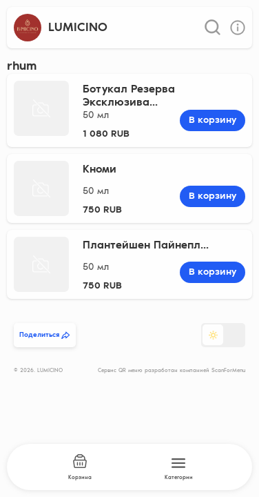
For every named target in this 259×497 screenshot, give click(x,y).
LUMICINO (77, 27)
